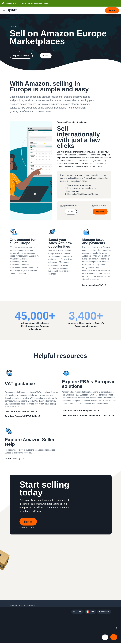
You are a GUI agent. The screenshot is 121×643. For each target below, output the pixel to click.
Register (100, 211)
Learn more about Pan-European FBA (79, 410)
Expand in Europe (21, 55)
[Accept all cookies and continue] (113, 637)
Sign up (28, 521)
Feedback (105, 611)
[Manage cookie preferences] (105, 637)
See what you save (41, 3)
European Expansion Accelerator (82, 155)
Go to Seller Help (12, 458)
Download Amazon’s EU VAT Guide (21, 416)
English (78, 611)
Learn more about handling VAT (19, 411)
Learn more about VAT (92, 285)
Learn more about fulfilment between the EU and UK (86, 415)
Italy (92, 611)
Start (45, 55)
